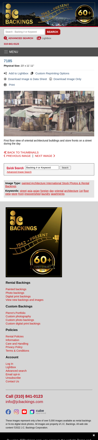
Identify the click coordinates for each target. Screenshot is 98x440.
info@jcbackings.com (24, 402)
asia (30, 190)
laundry (45, 193)
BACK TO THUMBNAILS (21, 152)
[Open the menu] (49, 52)
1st (81, 190)
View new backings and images (25, 299)
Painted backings (16, 289)
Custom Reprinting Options (50, 73)
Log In (9, 363)
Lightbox (46, 38)
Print (9, 84)
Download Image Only (65, 79)
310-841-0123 (11, 43)
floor (86, 190)
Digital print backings (18, 296)
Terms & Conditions (17, 350)
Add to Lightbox (16, 73)
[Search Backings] (24, 32)
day (51, 190)
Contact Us (12, 381)
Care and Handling (17, 343)
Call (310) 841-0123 (24, 396)
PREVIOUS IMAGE (17, 155)
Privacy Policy (14, 347)
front (21, 193)
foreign (44, 190)
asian (36, 190)
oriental (59, 190)
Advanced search (16, 370)
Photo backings (15, 292)
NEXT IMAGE (45, 155)
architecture (71, 190)
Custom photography (18, 316)
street (23, 190)
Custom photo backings (20, 319)
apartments (57, 193)
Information (12, 340)
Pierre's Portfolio (15, 312)
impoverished (32, 193)
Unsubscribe (13, 377)
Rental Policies (15, 336)
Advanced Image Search (19, 172)
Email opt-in (13, 374)
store (14, 193)
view (8, 193)
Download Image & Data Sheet (25, 79)
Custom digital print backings (23, 323)
